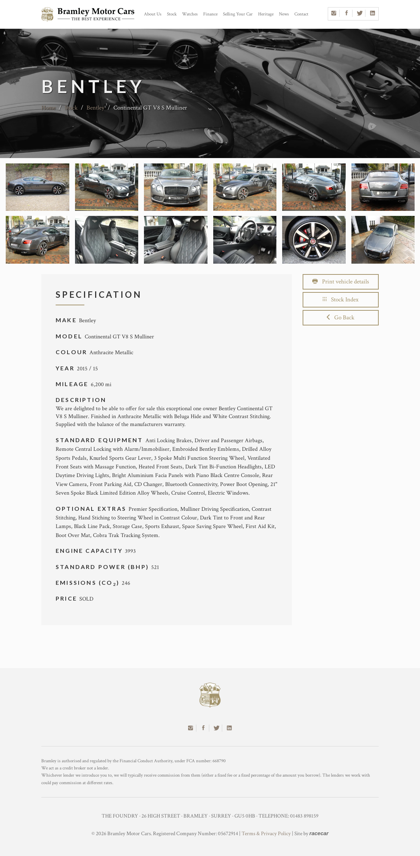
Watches (190, 14)
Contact (301, 14)
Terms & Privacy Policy (266, 833)
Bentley (95, 108)
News (284, 14)
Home (48, 108)
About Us (153, 14)
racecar (318, 833)
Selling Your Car (238, 14)
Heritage (266, 14)
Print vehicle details (340, 282)
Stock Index (341, 300)
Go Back (340, 317)
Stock (172, 14)
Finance (210, 14)
